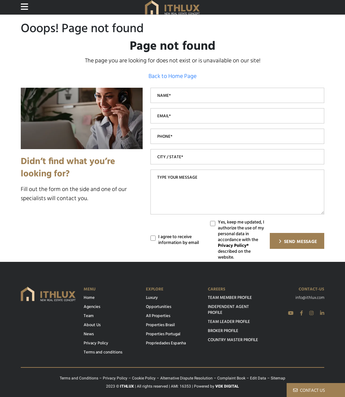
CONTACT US (309, 390)
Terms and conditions (103, 352)
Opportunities (158, 307)
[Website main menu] (24, 7)
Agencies (92, 307)
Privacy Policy (96, 343)
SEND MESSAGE (298, 242)
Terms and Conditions (79, 378)
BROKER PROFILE (223, 331)
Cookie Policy (144, 378)
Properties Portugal (163, 334)
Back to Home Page (172, 76)
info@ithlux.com (309, 298)
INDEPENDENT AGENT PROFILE (228, 310)
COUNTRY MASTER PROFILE (233, 340)
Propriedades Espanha (166, 343)
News (89, 334)
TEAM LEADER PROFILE (229, 322)
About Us (92, 325)
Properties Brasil (160, 325)
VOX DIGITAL (227, 386)
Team (89, 316)
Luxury (152, 298)
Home (89, 298)
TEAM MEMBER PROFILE (230, 298)
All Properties (158, 316)
